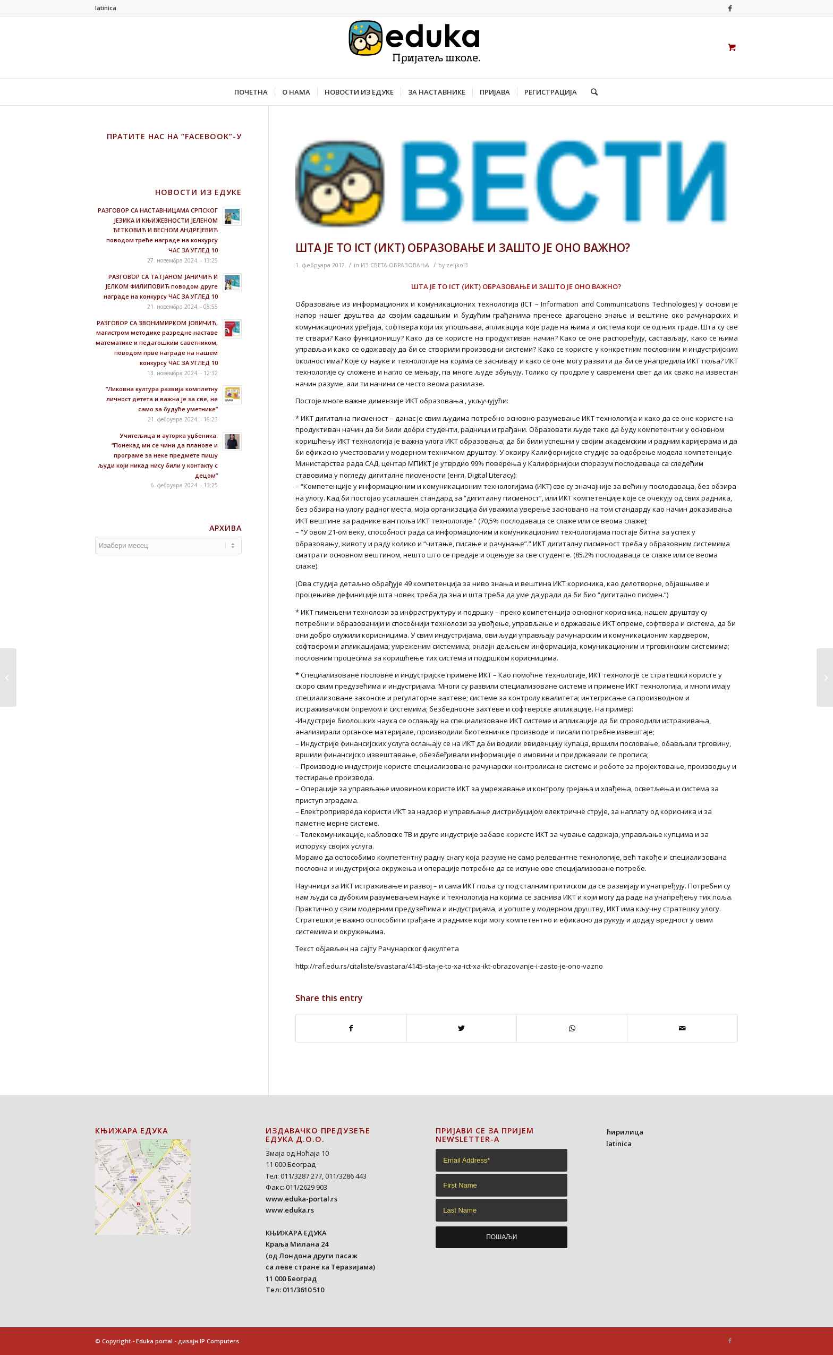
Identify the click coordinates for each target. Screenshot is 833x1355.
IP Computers (219, 1341)
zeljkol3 (457, 265)
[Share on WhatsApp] (572, 1028)
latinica (105, 8)
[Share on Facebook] (351, 1028)
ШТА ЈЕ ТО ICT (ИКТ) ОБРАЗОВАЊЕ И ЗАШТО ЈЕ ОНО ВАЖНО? (462, 247)
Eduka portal (154, 1341)
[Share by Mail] (682, 1028)
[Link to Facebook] (730, 8)
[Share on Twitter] (462, 1028)
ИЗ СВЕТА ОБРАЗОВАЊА (395, 265)
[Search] (591, 92)
